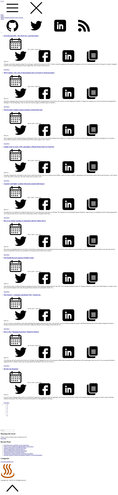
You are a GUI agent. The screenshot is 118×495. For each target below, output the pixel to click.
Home (2, 14)
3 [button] (7, 407)
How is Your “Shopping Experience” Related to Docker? (21, 332)
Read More (6, 69)
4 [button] (7, 408)
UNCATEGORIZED (7, 461)
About (2, 19)
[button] (7, 404)
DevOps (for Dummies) (11, 369)
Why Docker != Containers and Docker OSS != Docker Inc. (22, 295)
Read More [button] (3, 438)
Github (2, 17)
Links (3, 16)
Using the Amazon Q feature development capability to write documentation (23, 455)
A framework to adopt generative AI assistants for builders (18, 453)
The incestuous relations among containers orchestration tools (23, 110)
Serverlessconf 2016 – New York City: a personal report (21, 36)
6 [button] (7, 411)
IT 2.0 (59, 7)
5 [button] (7, 410)
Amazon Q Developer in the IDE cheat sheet (15, 448)
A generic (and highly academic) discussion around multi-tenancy (24, 184)
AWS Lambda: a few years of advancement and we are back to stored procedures (29, 73)
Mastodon (11, 17)
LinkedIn (6, 17)
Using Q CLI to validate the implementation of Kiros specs (18, 446)
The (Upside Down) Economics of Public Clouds (19, 258)
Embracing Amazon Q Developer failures (14, 452)
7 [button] (7, 412)
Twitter (16, 17)
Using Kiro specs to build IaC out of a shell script (16, 445)
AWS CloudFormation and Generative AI (14, 449)
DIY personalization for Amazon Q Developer (15, 451)
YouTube (21, 17)
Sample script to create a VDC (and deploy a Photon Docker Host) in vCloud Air (29, 147)
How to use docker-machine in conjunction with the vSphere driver (25, 221)
